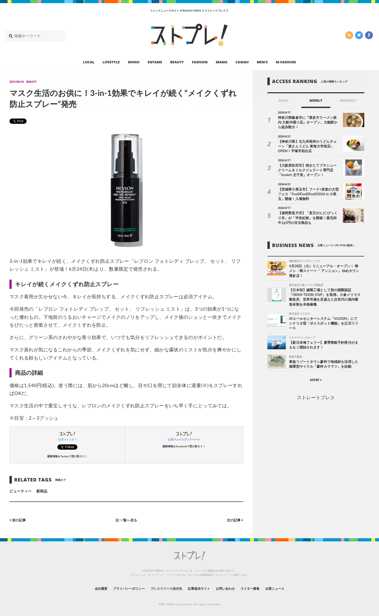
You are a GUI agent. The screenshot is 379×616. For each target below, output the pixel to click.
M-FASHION (286, 62)
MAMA (221, 62)
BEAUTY (177, 62)
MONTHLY (348, 100)
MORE (316, 381)
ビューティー (20, 491)
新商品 (41, 491)
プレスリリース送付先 (162, 588)
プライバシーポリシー (119, 588)
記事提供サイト (200, 588)
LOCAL (89, 62)
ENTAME (155, 62)
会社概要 (86, 588)
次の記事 (234, 520)
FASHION (200, 62)
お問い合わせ (231, 588)
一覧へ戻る (126, 520)
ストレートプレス (316, 399)
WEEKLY (315, 100)
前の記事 (18, 520)
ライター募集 (260, 588)
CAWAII (242, 62)
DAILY (283, 100)
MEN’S (262, 62)
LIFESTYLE (111, 62)
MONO (133, 62)
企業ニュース (288, 588)
